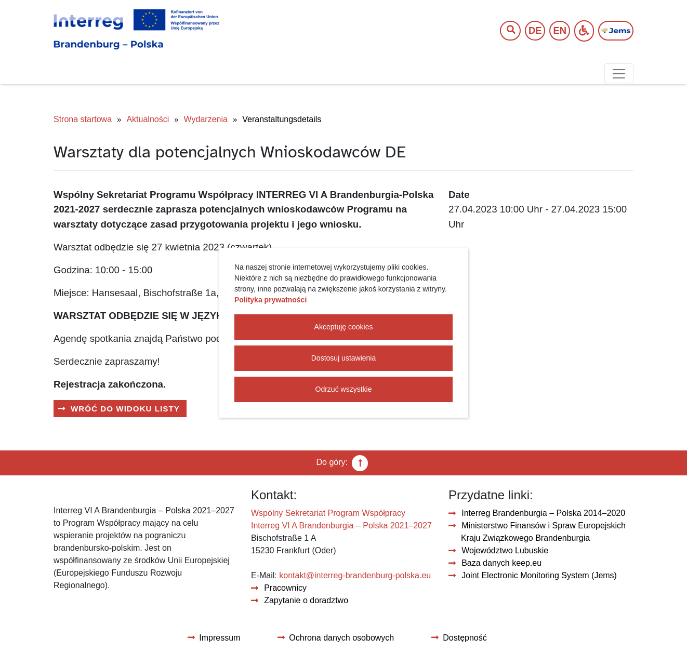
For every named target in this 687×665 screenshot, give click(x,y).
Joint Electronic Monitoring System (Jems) (539, 575)
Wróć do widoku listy (125, 408)
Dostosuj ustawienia (343, 358)
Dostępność (465, 637)
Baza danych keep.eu (501, 562)
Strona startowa (83, 119)
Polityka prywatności (270, 300)
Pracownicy (285, 587)
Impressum (219, 637)
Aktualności (147, 119)
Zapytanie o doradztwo (306, 600)
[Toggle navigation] (618, 73)
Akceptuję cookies (343, 327)
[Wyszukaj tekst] (505, 30)
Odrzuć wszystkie (343, 389)
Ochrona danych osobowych (341, 637)
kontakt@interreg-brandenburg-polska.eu (355, 575)
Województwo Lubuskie (504, 550)
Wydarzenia (206, 119)
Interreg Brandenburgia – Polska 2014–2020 (543, 513)
